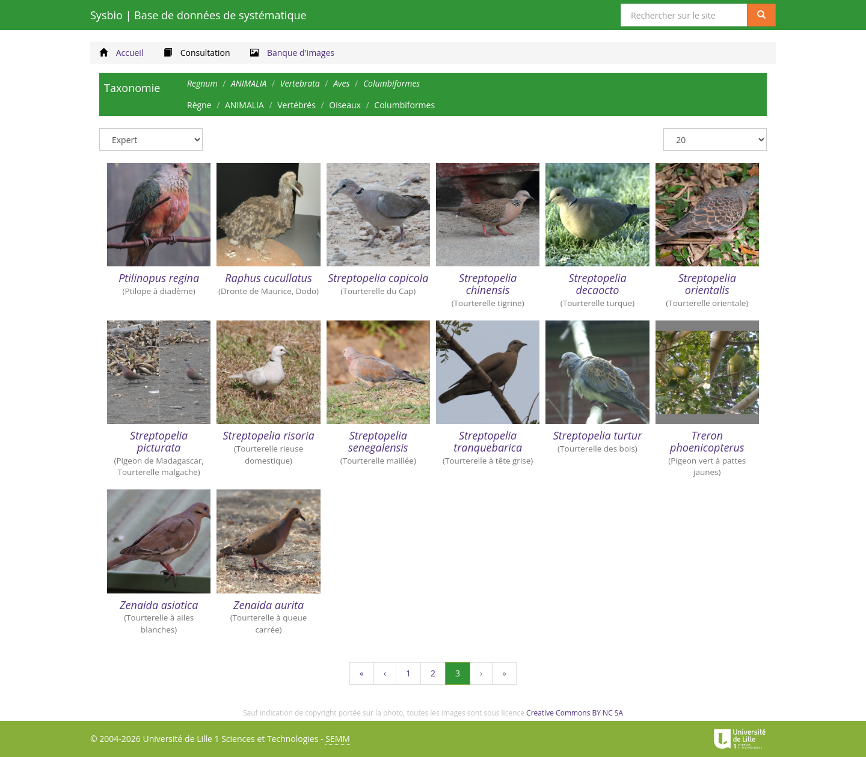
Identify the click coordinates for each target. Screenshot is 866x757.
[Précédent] (384, 673)
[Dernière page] (504, 673)
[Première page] (361, 673)
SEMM (337, 738)
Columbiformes (404, 105)
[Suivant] (481, 673)
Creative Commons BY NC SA (574, 713)
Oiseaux (345, 105)
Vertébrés (296, 105)
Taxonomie (132, 88)
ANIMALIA (244, 105)
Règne (199, 105)
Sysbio (198, 15)
